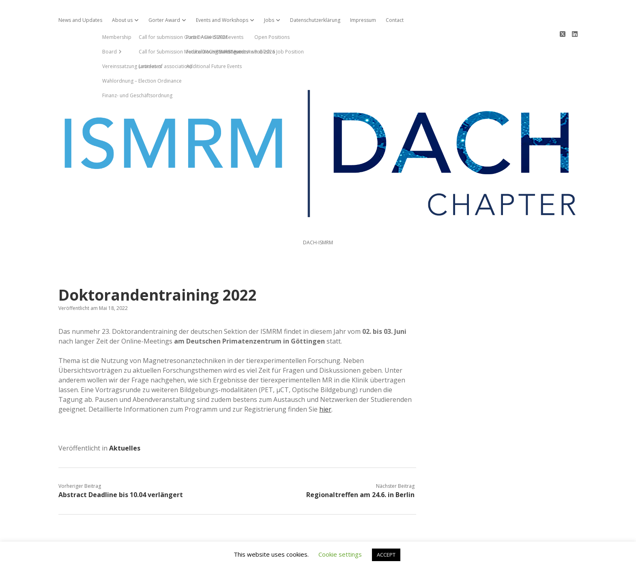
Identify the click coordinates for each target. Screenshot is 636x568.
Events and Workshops (222, 20)
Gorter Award (164, 20)
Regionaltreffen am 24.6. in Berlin (360, 465)
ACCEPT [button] (386, 554)
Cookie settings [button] (340, 554)
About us (122, 20)
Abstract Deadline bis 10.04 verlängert (120, 465)
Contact (395, 20)
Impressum (363, 20)
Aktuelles (124, 418)
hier (325, 380)
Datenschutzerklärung (315, 20)
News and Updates (80, 20)
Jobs (269, 20)
